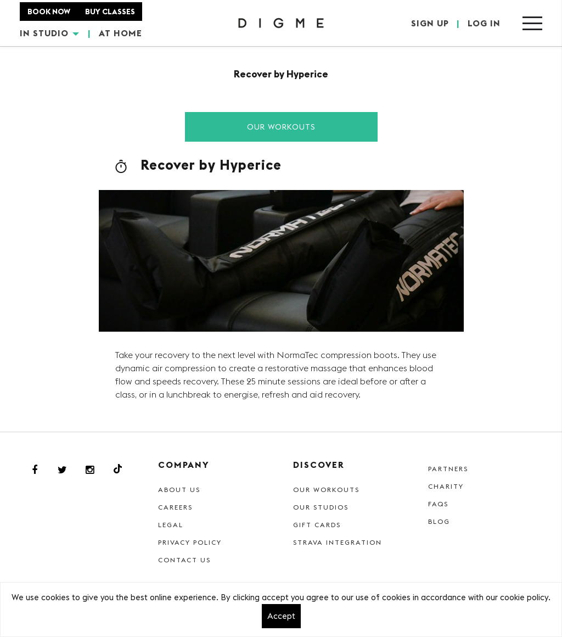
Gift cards (317, 525)
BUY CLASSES (110, 11)
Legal (170, 525)
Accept (281, 616)
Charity (446, 486)
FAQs (438, 504)
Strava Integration (337, 542)
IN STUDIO (49, 32)
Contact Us (184, 560)
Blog (439, 521)
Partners (448, 469)
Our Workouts (281, 127)
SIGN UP (430, 23)
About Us (179, 489)
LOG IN (484, 23)
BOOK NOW (48, 11)
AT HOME (120, 32)
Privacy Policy (190, 542)
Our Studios (321, 507)
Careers (175, 507)
